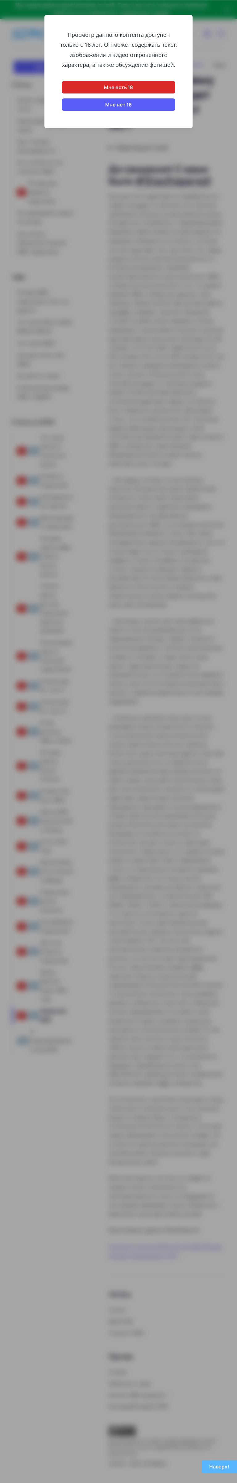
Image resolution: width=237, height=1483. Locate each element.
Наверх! (219, 1466)
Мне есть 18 (118, 87)
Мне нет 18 (118, 104)
